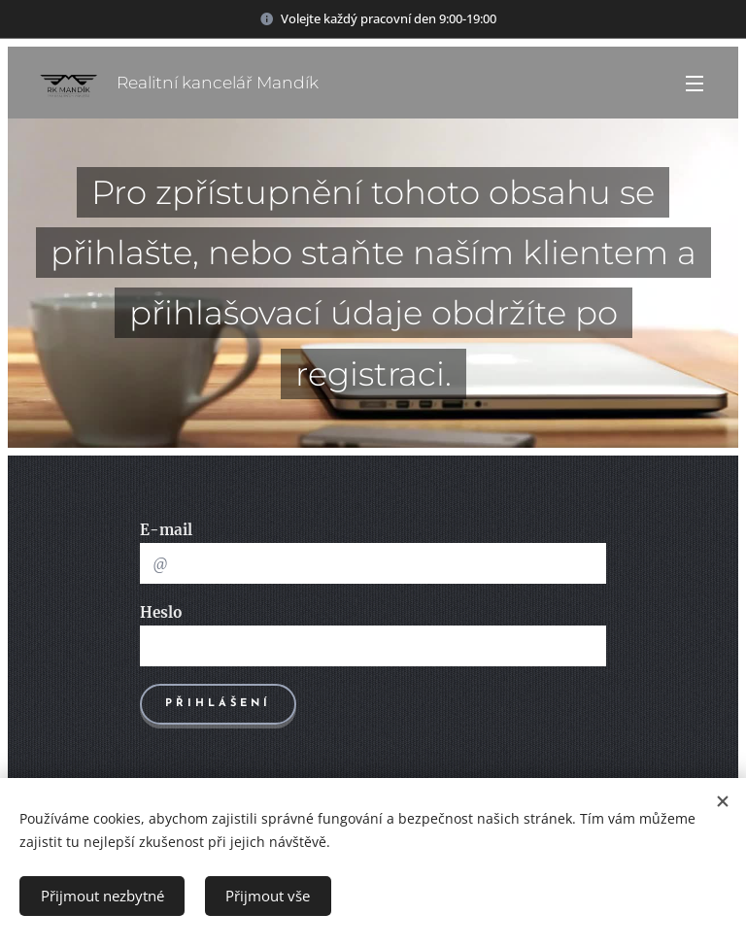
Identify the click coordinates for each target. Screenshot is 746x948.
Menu (694, 84)
